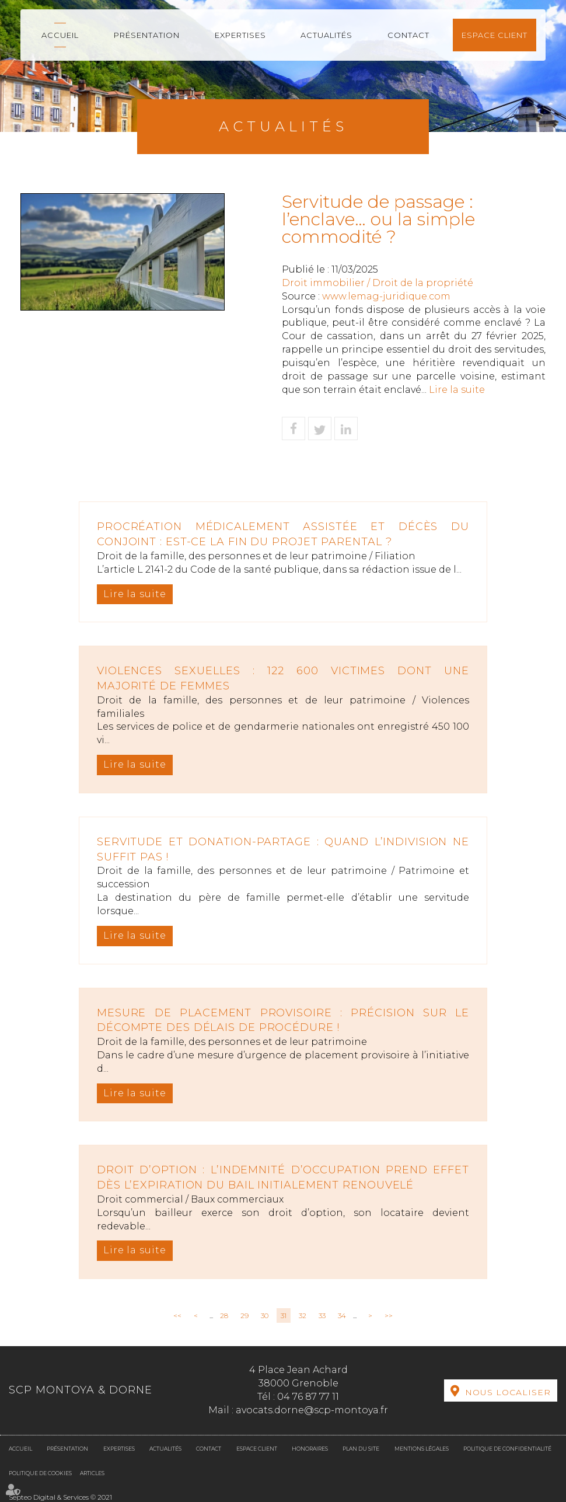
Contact (408, 35)
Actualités (326, 35)
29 (244, 1315)
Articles (92, 1473)
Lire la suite (457, 389)
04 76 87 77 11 (308, 1396)
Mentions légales (421, 1448)
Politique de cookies (40, 1473)
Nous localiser (508, 1392)
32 (302, 1315)
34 (342, 1315)
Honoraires (310, 1448)
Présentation (147, 35)
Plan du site (361, 1448)
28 (224, 1315)
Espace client (494, 35)
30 (264, 1315)
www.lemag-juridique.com (386, 296)
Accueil (60, 35)
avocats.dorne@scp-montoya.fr (312, 1410)
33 (322, 1315)
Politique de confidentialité (507, 1448)
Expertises (240, 35)
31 (284, 1315)
